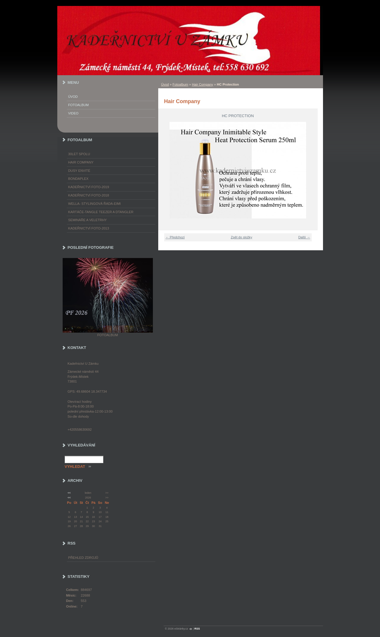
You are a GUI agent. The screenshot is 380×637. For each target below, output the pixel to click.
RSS (197, 628)
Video (73, 113)
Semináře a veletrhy (87, 220)
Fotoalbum (180, 84)
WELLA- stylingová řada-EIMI (94, 203)
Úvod (165, 84)
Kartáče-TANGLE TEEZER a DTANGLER (101, 212)
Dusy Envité (79, 170)
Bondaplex (78, 178)
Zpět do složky (241, 237)
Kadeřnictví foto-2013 (88, 228)
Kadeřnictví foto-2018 (88, 195)
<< (69, 492)
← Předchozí (175, 237)
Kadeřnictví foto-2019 (88, 187)
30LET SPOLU (79, 154)
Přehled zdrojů (83, 557)
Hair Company (202, 84)
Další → (304, 237)
